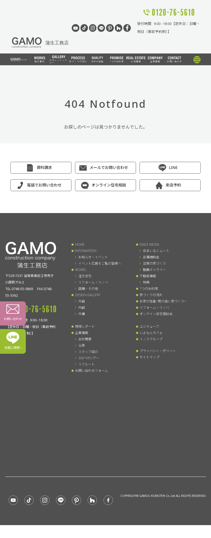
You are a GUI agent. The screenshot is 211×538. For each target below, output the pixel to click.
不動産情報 (148, 276)
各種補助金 (151, 257)
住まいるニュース (156, 250)
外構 (81, 314)
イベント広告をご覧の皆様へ (99, 263)
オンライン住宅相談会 (156, 314)
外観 (81, 301)
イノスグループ (151, 339)
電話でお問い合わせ (44, 185)
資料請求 (44, 167)
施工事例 (39, 59)
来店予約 (173, 185)
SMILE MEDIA (149, 244)
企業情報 (155, 59)
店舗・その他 (88, 288)
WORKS (80, 269)
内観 (81, 307)
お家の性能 (97, 59)
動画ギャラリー (154, 269)
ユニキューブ (149, 326)
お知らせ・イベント (93, 257)
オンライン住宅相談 (108, 185)
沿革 (81, 345)
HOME (80, 244)
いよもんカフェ (151, 332)
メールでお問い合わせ (109, 167)
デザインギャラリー (58, 59)
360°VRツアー (88, 358)
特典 (146, 282)
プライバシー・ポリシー (158, 351)
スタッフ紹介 (88, 351)
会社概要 (84, 339)
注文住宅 (84, 276)
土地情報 (135, 59)
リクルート (86, 364)
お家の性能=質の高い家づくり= (163, 301)
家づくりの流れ (78, 59)
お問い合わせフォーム (91, 370)
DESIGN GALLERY (88, 295)
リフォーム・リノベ (93, 282)
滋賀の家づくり (154, 263)
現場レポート (85, 326)
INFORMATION (85, 250)
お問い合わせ (174, 59)
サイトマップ (149, 357)
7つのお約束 (117, 59)
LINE (173, 167)
